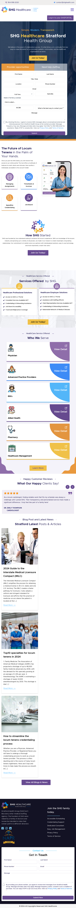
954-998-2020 (13, 2)
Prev (68, 487)
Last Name (44, 859)
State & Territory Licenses (12, 98)
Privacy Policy (44, 128)
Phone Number (9, 866)
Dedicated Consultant (55, 825)
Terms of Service (53, 836)
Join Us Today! (38, 58)
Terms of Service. (58, 128)
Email (42, 866)
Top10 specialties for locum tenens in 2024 (19, 654)
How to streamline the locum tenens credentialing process (19, 740)
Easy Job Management (56, 829)
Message (7, 872)
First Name (8, 859)
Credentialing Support (55, 822)
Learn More (38, 468)
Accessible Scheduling (56, 818)
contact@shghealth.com (65, 2)
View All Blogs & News (37, 782)
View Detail (60, 349)
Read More (8, 605)
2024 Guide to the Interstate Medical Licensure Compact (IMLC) (19, 572)
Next (73, 487)
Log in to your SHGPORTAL (60, 18)
